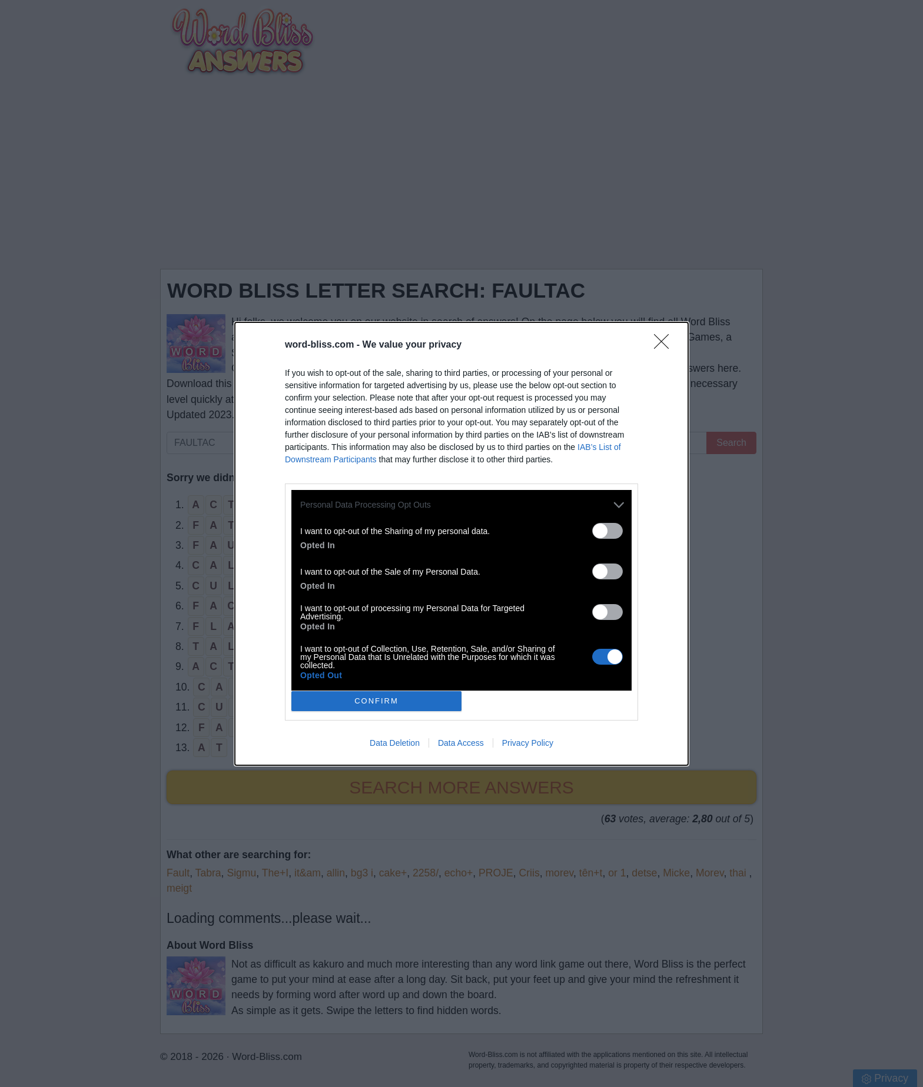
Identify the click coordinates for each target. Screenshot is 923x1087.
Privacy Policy (527, 743)
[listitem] (461, 505)
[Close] (665, 345)
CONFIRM (376, 700)
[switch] (607, 531)
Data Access (461, 743)
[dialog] (461, 543)
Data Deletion (395, 743)
